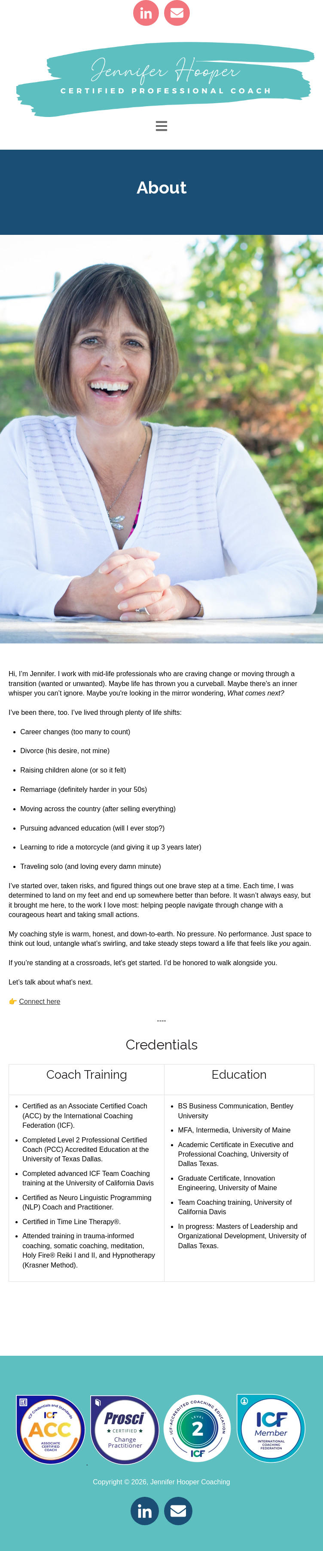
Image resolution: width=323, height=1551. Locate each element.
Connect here (39, 1001)
